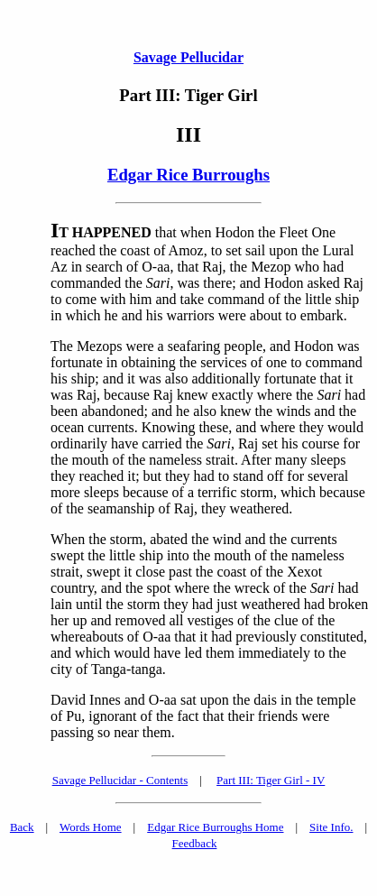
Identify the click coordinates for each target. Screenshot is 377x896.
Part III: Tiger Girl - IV (270, 780)
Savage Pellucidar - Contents (120, 780)
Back (22, 827)
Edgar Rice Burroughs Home (215, 827)
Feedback (194, 843)
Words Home (91, 827)
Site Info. (331, 827)
